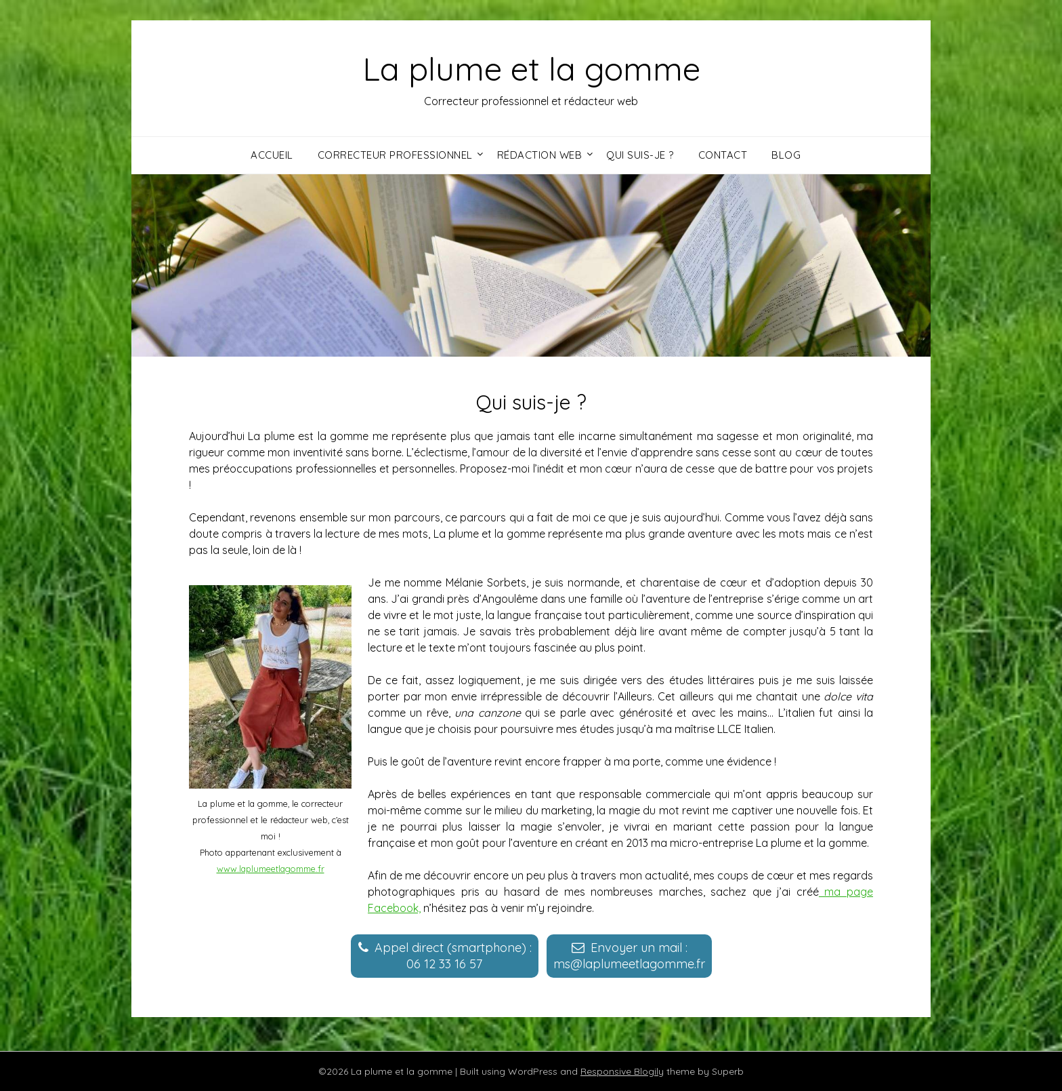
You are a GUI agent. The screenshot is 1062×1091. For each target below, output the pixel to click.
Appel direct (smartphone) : (453, 956)
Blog (786, 154)
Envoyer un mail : (629, 956)
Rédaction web (539, 154)
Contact (723, 154)
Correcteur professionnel (395, 154)
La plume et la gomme (531, 68)
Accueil (272, 154)
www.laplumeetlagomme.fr (270, 868)
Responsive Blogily (622, 1071)
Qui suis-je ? (640, 154)
